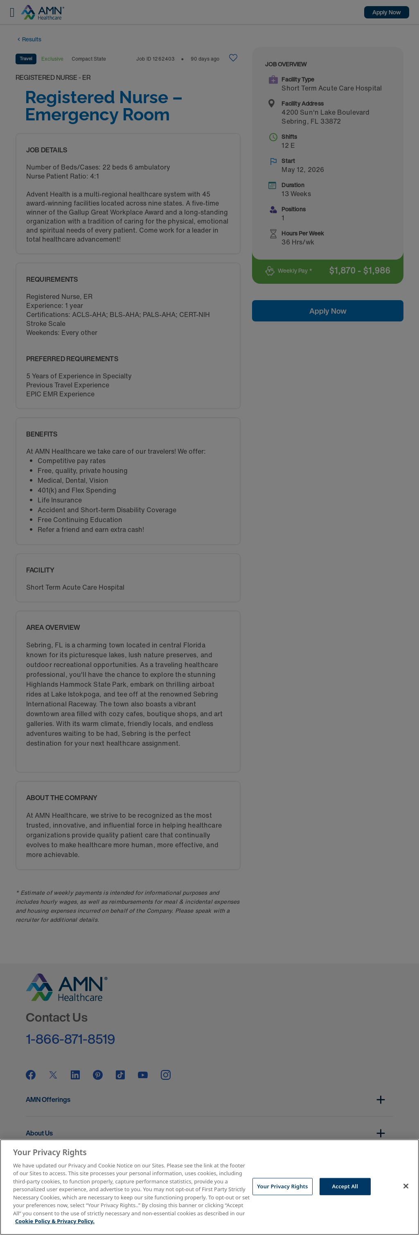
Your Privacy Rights (282, 1186)
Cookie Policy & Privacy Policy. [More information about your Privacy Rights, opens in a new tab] (55, 1221)
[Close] (406, 1186)
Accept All (345, 1186)
